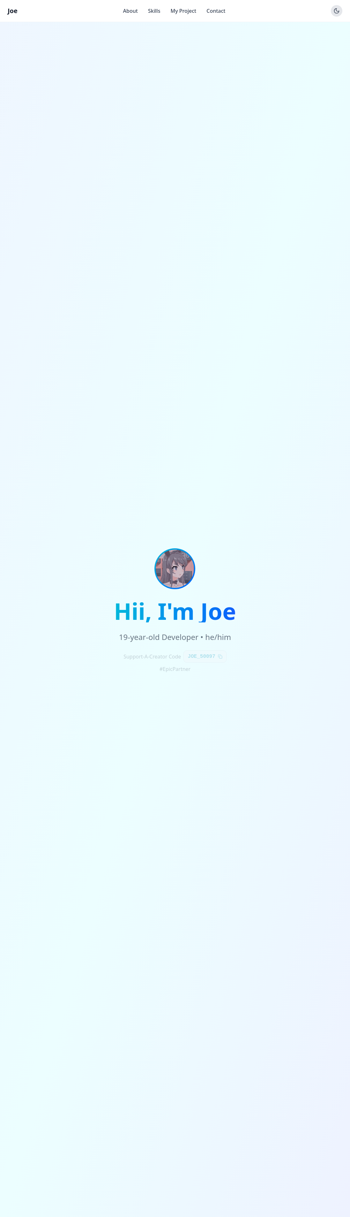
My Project (183, 10)
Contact (215, 10)
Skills (154, 10)
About (130, 10)
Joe (13, 10)
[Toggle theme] (336, 11)
